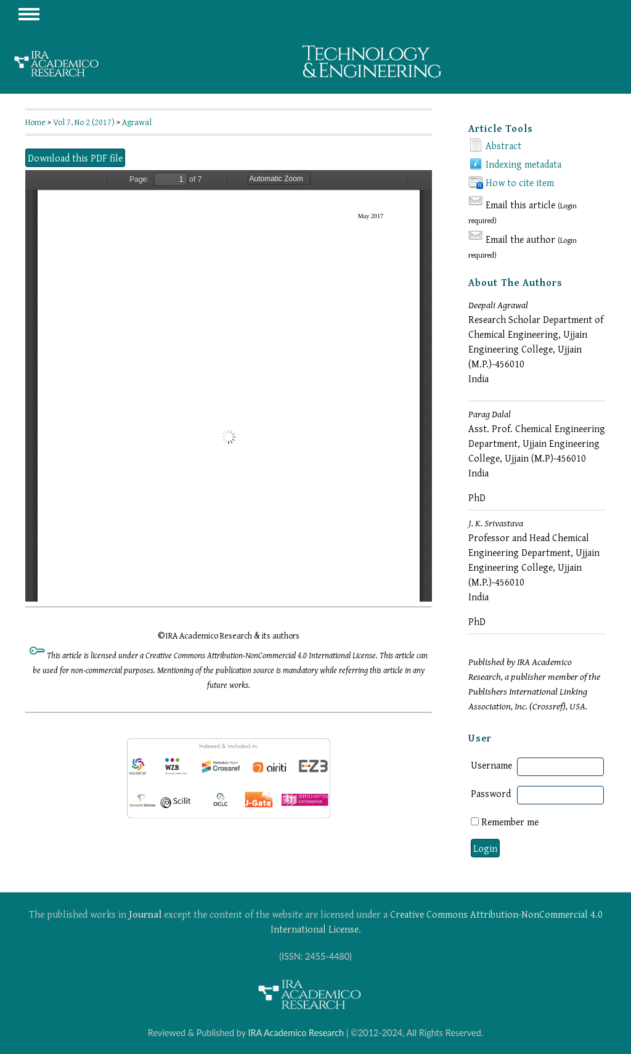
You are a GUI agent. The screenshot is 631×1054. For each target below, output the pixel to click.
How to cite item (520, 182)
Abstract (503, 145)
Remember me (510, 821)
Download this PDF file (75, 157)
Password (491, 793)
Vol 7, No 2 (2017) (84, 122)
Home (35, 122)
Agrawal (137, 122)
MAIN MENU (28, 14)
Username (491, 765)
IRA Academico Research (296, 1032)
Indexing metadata (523, 164)
